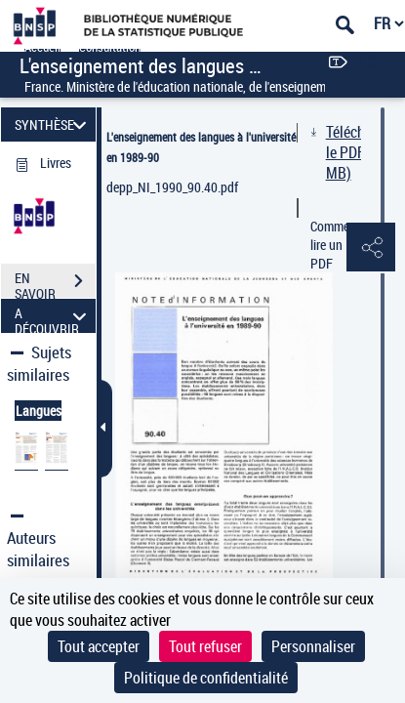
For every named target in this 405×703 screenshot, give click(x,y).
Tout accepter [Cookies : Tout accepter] (99, 646)
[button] (370, 248)
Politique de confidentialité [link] (206, 677)
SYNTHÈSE (53, 124)
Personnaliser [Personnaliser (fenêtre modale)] (313, 646)
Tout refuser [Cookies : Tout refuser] (205, 646)
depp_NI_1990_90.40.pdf (172, 187)
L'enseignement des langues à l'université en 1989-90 (201, 147)
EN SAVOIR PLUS (55, 283)
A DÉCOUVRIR (53, 316)
